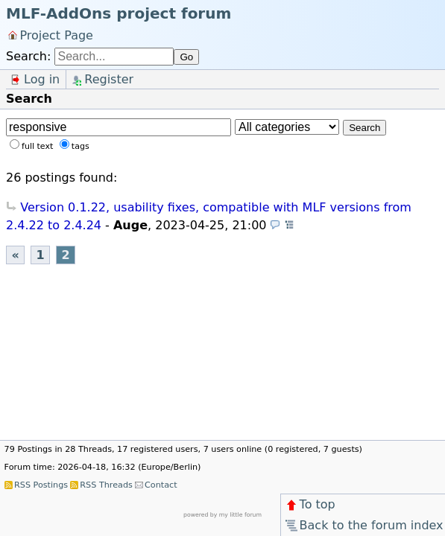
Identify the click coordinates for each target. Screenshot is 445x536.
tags (80, 146)
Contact (161, 485)
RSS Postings (41, 485)
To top (309, 504)
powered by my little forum (222, 514)
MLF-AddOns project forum (118, 13)
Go (186, 57)
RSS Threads (106, 485)
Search (364, 127)
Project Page (56, 35)
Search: (28, 56)
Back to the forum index (363, 525)
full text (37, 146)
